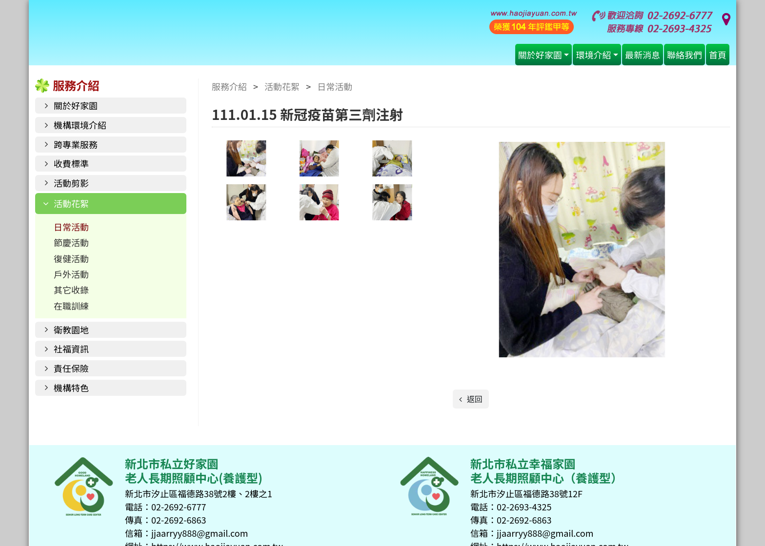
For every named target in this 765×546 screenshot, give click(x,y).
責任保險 (71, 368)
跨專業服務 (76, 144)
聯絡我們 (684, 54)
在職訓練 (71, 305)
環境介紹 (593, 54)
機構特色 (71, 387)
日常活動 (71, 226)
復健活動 (71, 258)
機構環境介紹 (80, 124)
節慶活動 (71, 242)
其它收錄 (71, 289)
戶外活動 (71, 274)
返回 (474, 399)
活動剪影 (71, 182)
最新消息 (642, 54)
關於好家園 (540, 54)
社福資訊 (71, 348)
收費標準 (71, 163)
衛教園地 (71, 329)
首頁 (717, 54)
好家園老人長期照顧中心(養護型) (238, 35)
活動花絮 (71, 203)
